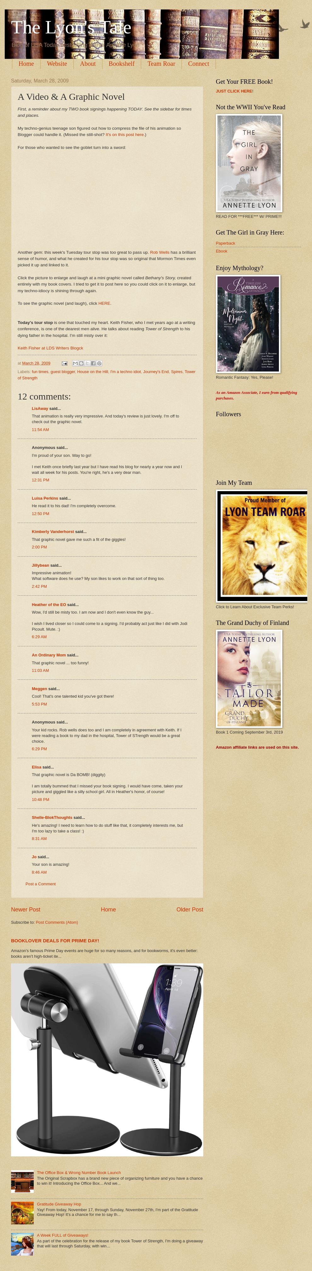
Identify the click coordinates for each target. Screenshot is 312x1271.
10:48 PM (40, 799)
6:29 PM (39, 748)
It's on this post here (125, 134)
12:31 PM (40, 480)
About (88, 63)
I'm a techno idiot (125, 371)
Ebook (222, 251)
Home (26, 63)
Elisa (36, 767)
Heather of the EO (49, 604)
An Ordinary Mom (49, 655)
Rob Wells (159, 252)
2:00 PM (39, 547)
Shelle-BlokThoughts (52, 817)
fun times (40, 371)
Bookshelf (122, 63)
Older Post (189, 909)
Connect (198, 63)
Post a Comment (41, 884)
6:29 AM (39, 636)
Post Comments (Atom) (57, 922)
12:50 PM (40, 513)
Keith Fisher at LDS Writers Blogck (50, 348)
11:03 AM (40, 670)
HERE (104, 303)
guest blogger (63, 371)
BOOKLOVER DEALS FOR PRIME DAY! (55, 940)
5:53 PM (39, 704)
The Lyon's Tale (71, 27)
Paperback (225, 243)
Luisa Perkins (45, 498)
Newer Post (25, 909)
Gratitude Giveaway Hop (59, 1204)
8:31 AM (39, 838)
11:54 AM (40, 429)
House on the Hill (92, 371)
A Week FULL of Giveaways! (62, 1235)
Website (57, 63)
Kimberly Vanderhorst (53, 531)
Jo (34, 856)
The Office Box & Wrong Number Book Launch (79, 1172)
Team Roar (161, 63)
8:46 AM (39, 872)
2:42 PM (39, 586)
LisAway (40, 408)
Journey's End (156, 371)
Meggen (39, 688)
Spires (177, 371)
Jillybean (40, 565)
